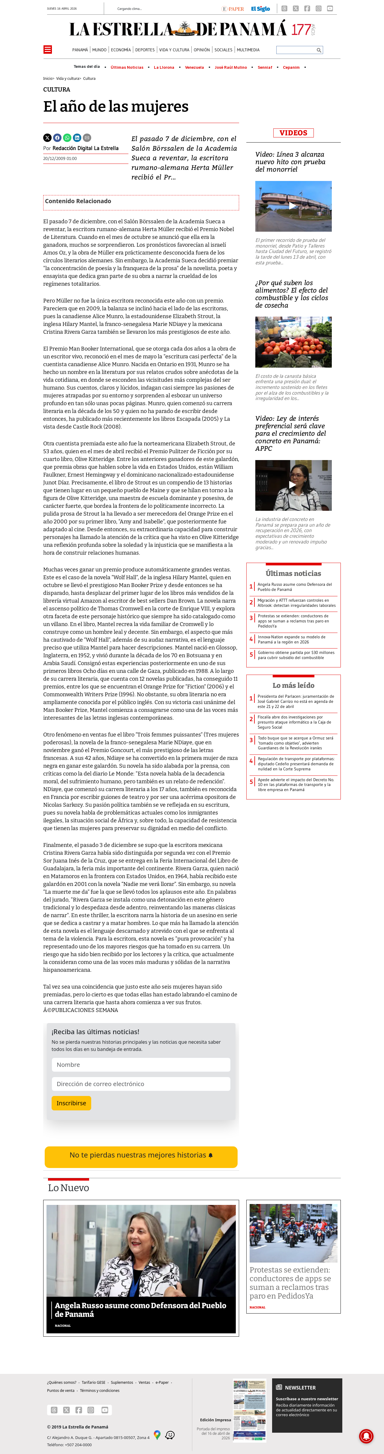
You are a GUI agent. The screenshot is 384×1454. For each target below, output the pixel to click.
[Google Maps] (157, 1434)
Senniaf (265, 67)
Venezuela (194, 67)
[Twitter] (47, 137)
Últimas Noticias (127, 67)
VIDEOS (294, 133)
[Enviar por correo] (87, 137)
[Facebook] (307, 8)
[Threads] (284, 8)
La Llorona (164, 67)
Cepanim (291, 67)
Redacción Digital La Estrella (85, 148)
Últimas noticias (294, 573)
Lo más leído (293, 685)
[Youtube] (330, 8)
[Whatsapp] (67, 137)
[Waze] (170, 1434)
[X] (296, 8)
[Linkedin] (77, 137)
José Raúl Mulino (231, 67)
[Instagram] (318, 8)
